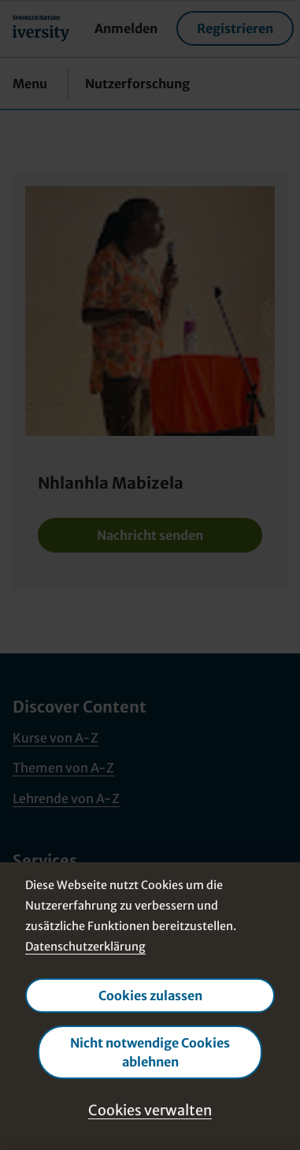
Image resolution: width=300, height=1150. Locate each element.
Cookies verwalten (150, 1110)
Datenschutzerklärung (85, 947)
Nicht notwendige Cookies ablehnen (150, 1052)
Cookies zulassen (150, 995)
